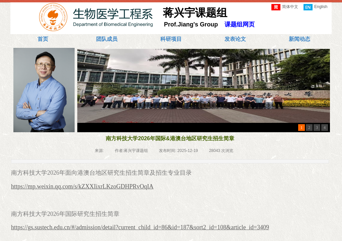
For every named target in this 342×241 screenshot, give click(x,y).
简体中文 (284, 7)
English (315, 7)
